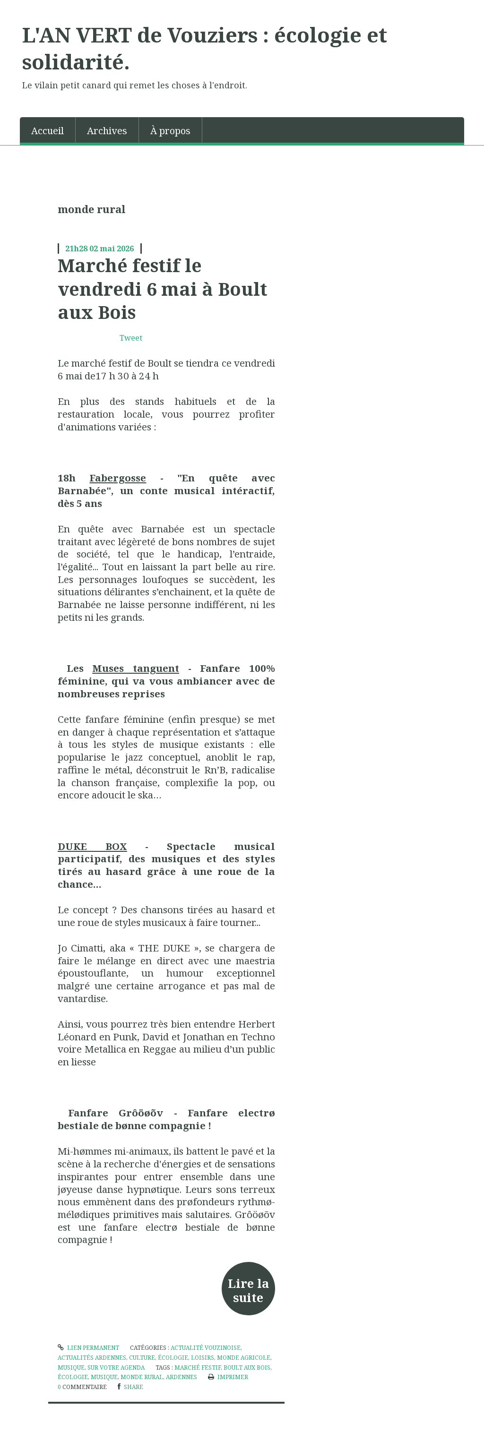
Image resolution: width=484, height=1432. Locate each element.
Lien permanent (88, 1348)
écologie (173, 1358)
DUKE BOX (92, 846)
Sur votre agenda (116, 1367)
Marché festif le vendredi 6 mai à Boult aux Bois (163, 288)
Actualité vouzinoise (206, 1348)
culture (142, 1358)
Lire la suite (248, 1290)
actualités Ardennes (92, 1358)
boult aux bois (247, 1367)
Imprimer (228, 1377)
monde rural (142, 1377)
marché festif (197, 1367)
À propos (170, 130)
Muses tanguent (135, 668)
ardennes (181, 1377)
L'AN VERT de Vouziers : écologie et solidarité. (204, 48)
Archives (107, 130)
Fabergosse (117, 477)
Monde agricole (243, 1358)
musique (104, 1377)
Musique (71, 1367)
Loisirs (202, 1358)
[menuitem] (48, 130)
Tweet (131, 338)
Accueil (47, 130)
